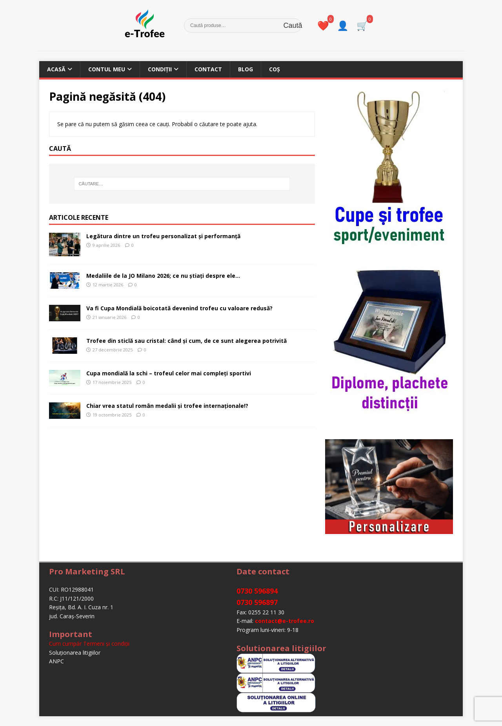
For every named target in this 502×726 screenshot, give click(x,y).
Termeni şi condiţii (106, 643)
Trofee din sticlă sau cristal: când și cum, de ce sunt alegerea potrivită (186, 340)
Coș (274, 69)
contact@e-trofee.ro (284, 621)
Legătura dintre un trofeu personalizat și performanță (163, 236)
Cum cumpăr (65, 643)
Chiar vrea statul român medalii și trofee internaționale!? (167, 405)
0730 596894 (257, 591)
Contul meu (106, 69)
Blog (245, 69)
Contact (208, 69)
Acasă (56, 69)
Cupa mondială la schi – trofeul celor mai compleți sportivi (168, 373)
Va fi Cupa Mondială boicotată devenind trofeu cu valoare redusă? (179, 308)
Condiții (160, 69)
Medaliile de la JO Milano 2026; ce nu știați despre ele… (163, 275)
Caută (293, 26)
